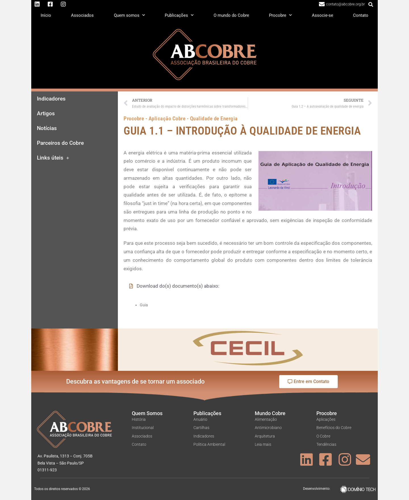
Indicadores (51, 99)
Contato (360, 15)
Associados (82, 15)
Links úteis (53, 158)
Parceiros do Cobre (60, 143)
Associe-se (322, 15)
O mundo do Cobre (231, 15)
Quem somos (129, 15)
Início (46, 15)
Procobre (280, 15)
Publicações (179, 15)
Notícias (47, 128)
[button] (371, 4)
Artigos (46, 113)
